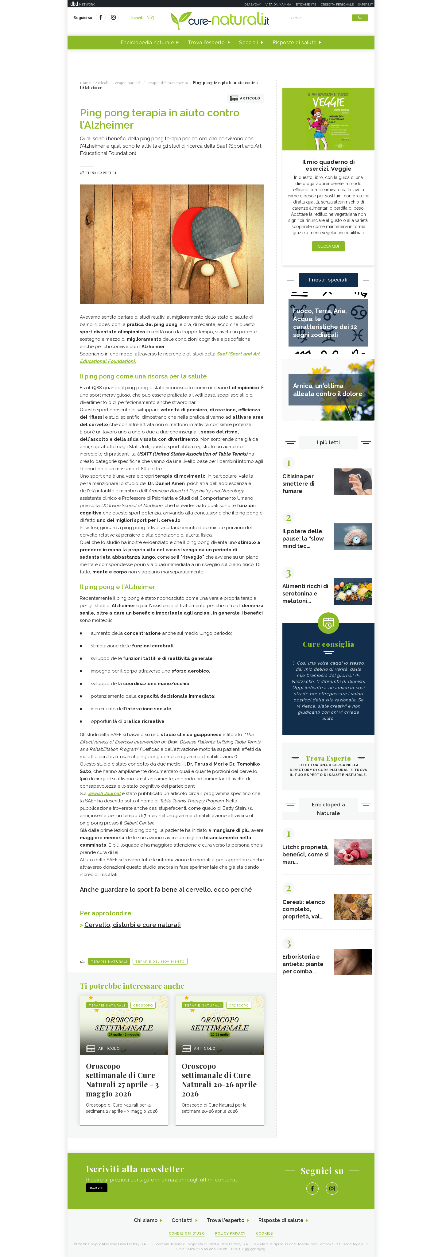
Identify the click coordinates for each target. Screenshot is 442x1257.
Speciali (248, 42)
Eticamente (306, 4)
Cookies (264, 1233)
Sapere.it (365, 4)
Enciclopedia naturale (147, 42)
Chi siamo (145, 1220)
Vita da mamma (278, 4)
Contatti (182, 1220)
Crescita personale (337, 4)
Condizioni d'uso (187, 1233)
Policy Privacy (230, 1233)
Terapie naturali (109, 961)
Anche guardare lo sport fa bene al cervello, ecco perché (166, 889)
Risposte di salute (295, 42)
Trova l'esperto (206, 42)
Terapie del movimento (160, 961)
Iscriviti (142, 18)
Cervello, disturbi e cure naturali (132, 924)
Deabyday (252, 4)
